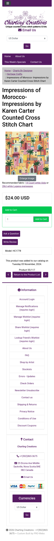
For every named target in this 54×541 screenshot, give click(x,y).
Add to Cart (41, 219)
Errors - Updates (27, 376)
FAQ (27, 355)
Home (7, 56)
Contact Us (36, 62)
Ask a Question (11, 233)
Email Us (27, 30)
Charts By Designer (23, 70)
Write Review (10, 242)
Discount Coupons (27, 425)
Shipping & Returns (27, 404)
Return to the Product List (27, 274)
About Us (20, 56)
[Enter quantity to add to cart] (19, 219)
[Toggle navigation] (8, 3)
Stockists (27, 369)
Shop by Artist (27, 362)
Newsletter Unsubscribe (27, 390)
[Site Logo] (27, 19)
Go (26, 46)
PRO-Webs (39, 533)
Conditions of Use (27, 418)
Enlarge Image (27, 178)
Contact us (27, 397)
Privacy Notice (27, 411)
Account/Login (27, 299)
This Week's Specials (15, 62)
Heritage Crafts (14, 74)
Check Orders (27, 383)
